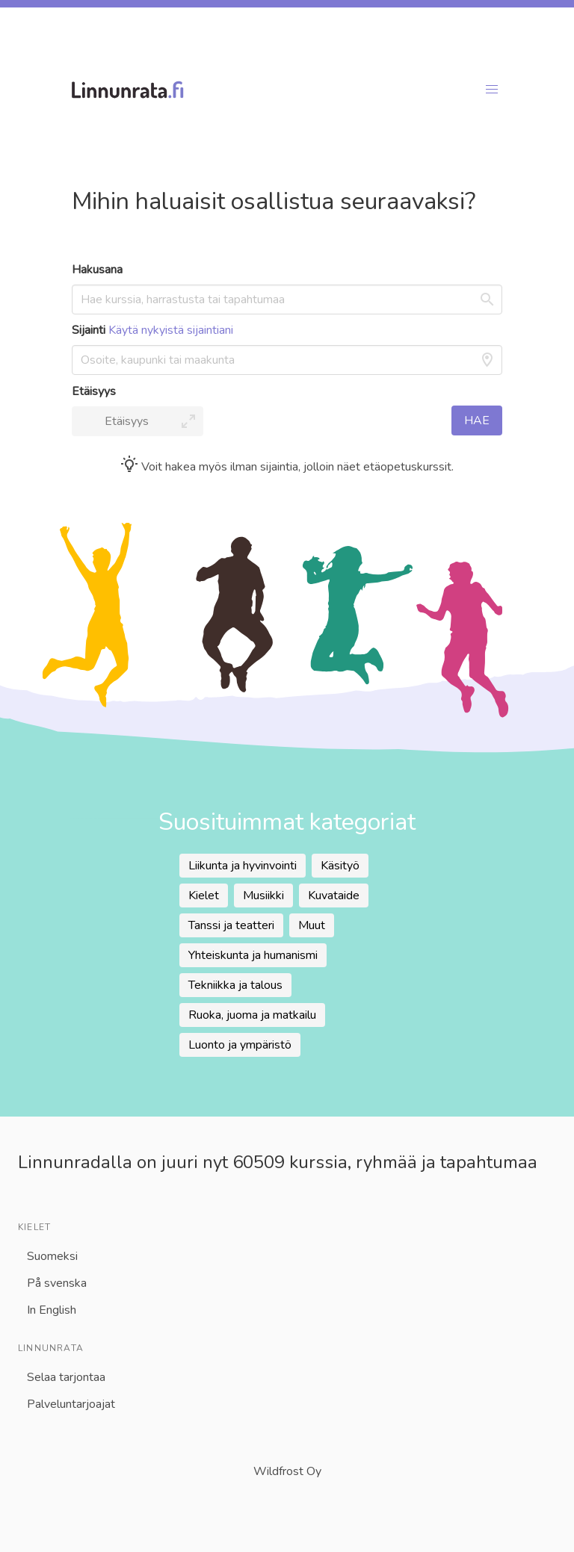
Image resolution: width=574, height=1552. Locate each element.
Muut (311, 925)
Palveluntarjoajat (71, 1404)
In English (51, 1310)
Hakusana (97, 269)
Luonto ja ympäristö (239, 1045)
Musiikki (263, 895)
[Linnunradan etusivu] (267, 89)
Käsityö (340, 865)
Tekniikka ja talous (235, 985)
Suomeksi (52, 1256)
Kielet (203, 895)
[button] (491, 89)
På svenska (57, 1283)
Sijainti (152, 330)
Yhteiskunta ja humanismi (253, 955)
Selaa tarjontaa (66, 1377)
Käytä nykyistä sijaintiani (170, 330)
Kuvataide (333, 895)
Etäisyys (94, 391)
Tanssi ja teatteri (231, 925)
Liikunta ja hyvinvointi (242, 865)
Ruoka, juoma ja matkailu (252, 1015)
